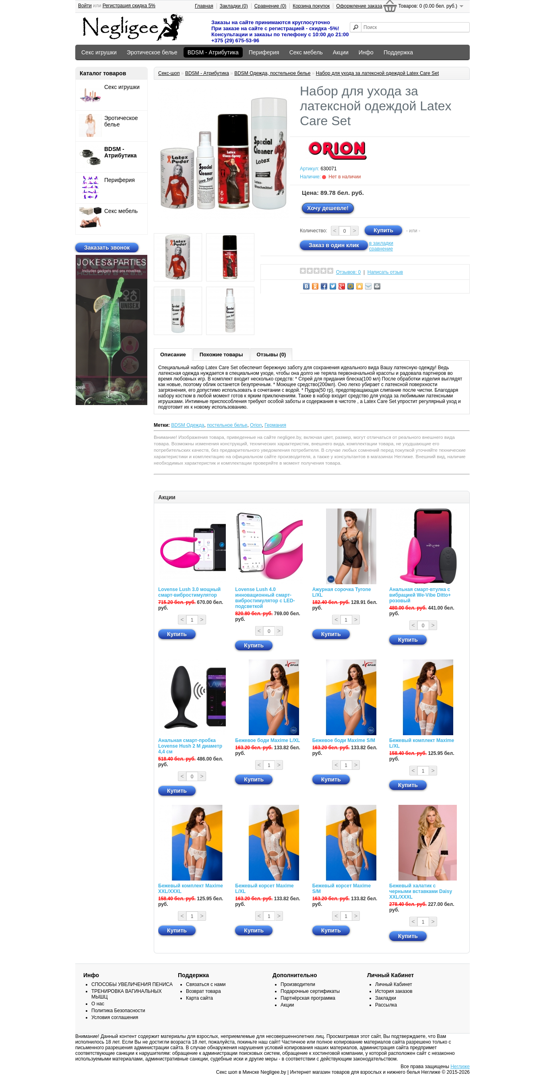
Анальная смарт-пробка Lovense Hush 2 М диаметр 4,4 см (190, 746)
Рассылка (386, 1005)
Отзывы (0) (271, 354)
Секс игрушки (99, 52)
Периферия (264, 52)
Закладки (385, 998)
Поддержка (398, 52)
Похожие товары (221, 354)
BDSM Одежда (187, 425)
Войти (85, 5)
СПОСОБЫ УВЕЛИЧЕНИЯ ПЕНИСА (132, 984)
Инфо (366, 52)
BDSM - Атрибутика (213, 52)
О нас (97, 1004)
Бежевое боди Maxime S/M (343, 740)
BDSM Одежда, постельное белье (272, 73)
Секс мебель (306, 52)
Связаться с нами (205, 984)
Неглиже (460, 1066)
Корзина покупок (311, 6)
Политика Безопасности (118, 1010)
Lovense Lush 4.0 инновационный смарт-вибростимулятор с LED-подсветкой (265, 598)
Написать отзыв (385, 272)
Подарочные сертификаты (310, 991)
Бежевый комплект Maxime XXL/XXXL (190, 888)
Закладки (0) (234, 6)
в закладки (381, 243)
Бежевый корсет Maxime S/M (341, 888)
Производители (298, 984)
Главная (204, 6)
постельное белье (227, 425)
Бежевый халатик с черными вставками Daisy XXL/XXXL (420, 891)
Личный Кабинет (393, 984)
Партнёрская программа (308, 998)
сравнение (381, 249)
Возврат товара (203, 991)
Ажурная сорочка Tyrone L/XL (341, 592)
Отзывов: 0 (348, 272)
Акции (341, 52)
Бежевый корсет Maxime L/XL (264, 888)
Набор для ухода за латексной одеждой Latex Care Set (377, 73)
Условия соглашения (114, 1017)
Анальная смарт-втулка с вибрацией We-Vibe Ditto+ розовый (420, 595)
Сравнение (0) (270, 6)
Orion (256, 425)
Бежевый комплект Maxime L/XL (421, 743)
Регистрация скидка (129, 5)
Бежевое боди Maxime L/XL (267, 740)
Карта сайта (199, 998)
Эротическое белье (152, 52)
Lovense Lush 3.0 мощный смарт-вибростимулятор (189, 592)
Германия (275, 425)
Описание (173, 354)
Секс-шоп (169, 73)
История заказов (394, 991)
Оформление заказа (359, 6)
